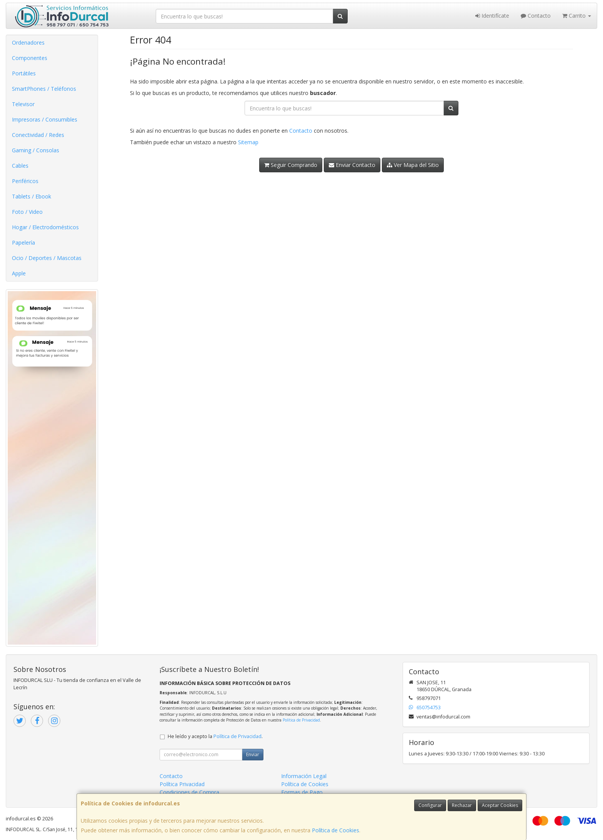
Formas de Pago (302, 792)
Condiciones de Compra (189, 792)
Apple (19, 273)
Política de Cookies (335, 830)
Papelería (23, 242)
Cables (20, 165)
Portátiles (24, 73)
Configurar (430, 805)
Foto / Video (27, 211)
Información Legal (303, 776)
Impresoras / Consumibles (44, 119)
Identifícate (492, 15)
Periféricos (25, 181)
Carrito (576, 15)
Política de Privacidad (301, 720)
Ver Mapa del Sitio (413, 164)
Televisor (23, 104)
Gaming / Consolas (35, 150)
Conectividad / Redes (38, 134)
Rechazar (462, 805)
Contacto (536, 15)
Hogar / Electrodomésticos (45, 227)
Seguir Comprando (290, 164)
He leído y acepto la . (215, 736)
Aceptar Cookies (500, 805)
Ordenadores (28, 42)
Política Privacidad (182, 784)
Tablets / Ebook (31, 196)
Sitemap (248, 142)
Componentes (29, 58)
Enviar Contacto (352, 164)
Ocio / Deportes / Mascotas (47, 258)
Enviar (252, 754)
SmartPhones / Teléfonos (44, 88)
